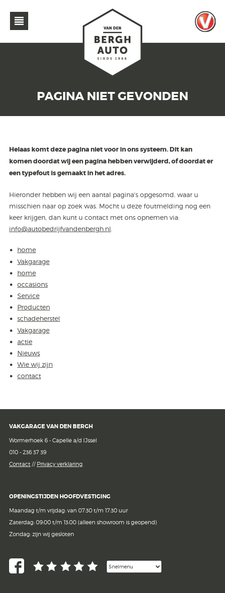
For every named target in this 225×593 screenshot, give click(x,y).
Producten (33, 307)
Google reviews (65, 566)
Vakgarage (205, 21)
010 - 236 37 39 (27, 452)
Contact (19, 464)
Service (28, 295)
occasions (32, 284)
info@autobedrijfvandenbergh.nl (60, 229)
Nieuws (28, 353)
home (26, 249)
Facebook (16, 565)
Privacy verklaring (60, 464)
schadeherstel (38, 318)
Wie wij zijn (35, 364)
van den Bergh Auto (113, 43)
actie (24, 341)
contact (29, 376)
